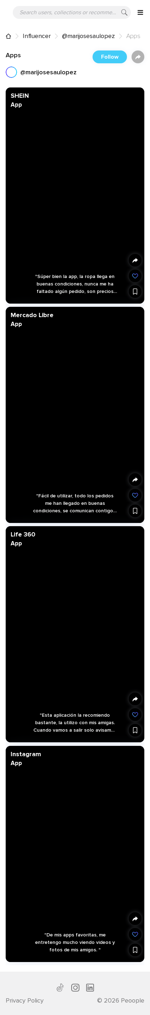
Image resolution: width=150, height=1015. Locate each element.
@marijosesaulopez (88, 36)
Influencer (37, 36)
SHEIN (20, 95)
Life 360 (23, 534)
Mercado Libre (32, 315)
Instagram (26, 753)
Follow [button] (109, 56)
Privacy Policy (25, 1000)
